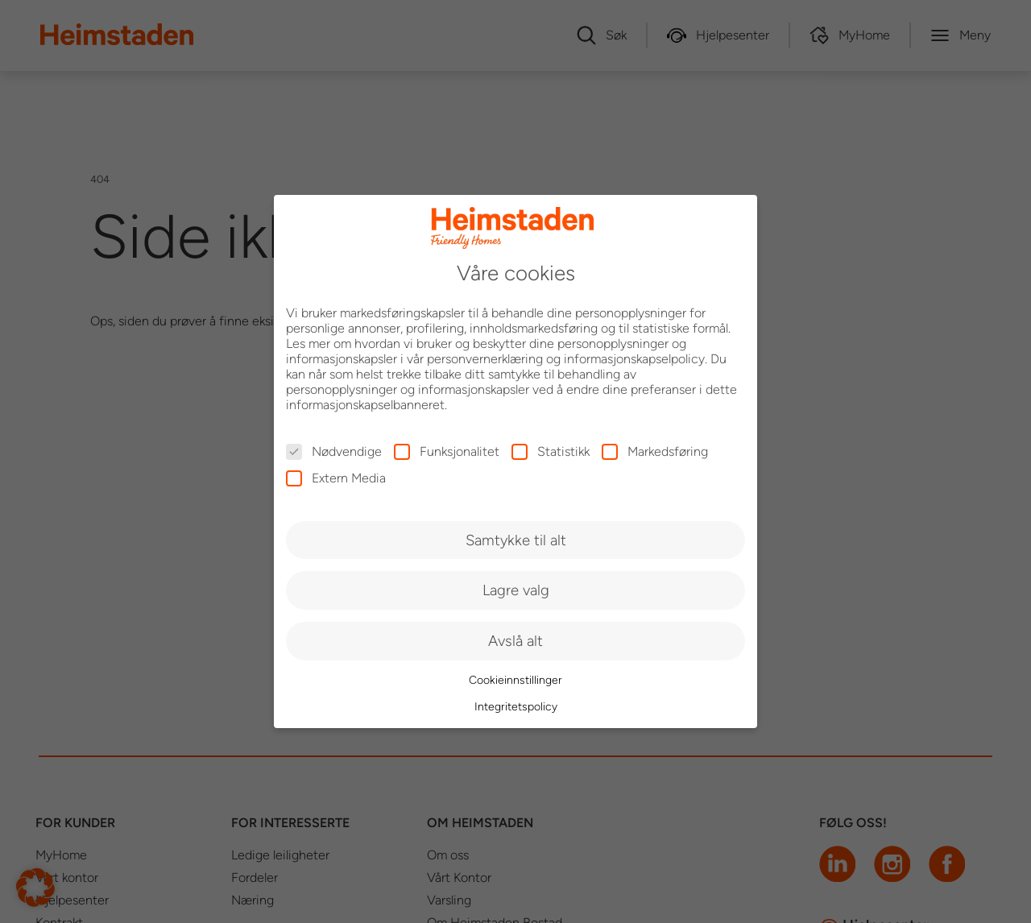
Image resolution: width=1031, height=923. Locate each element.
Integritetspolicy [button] (515, 707)
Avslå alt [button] (515, 640)
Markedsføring (655, 451)
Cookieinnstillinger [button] (515, 680)
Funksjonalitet (446, 451)
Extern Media (336, 478)
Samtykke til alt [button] (516, 540)
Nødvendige (334, 451)
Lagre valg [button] (515, 590)
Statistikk (550, 451)
